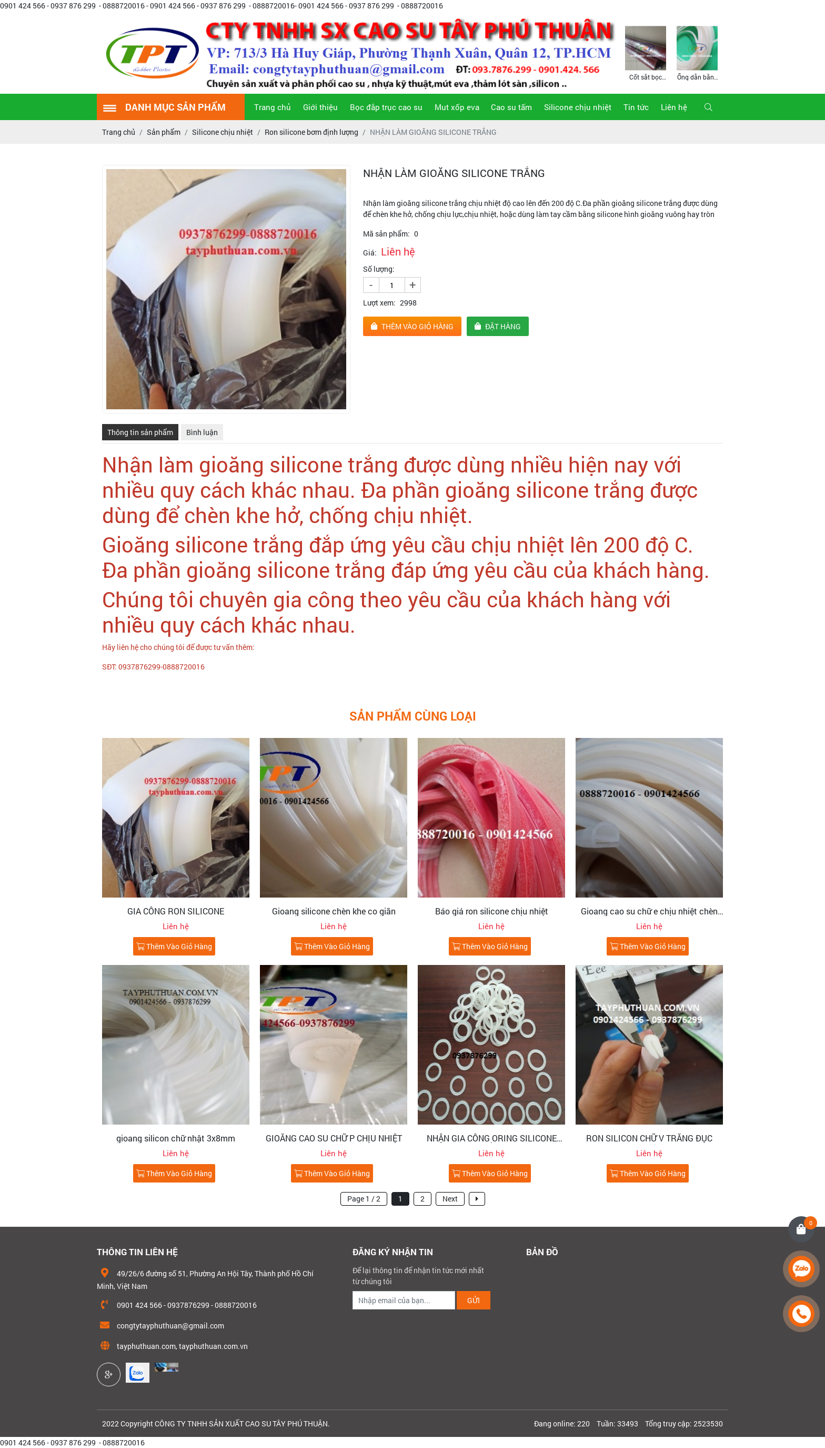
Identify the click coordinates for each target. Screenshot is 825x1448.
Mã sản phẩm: (386, 234)
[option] (645, 52)
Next (450, 1199)
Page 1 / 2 (363, 1199)
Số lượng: (379, 269)
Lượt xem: (379, 303)
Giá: (370, 253)
